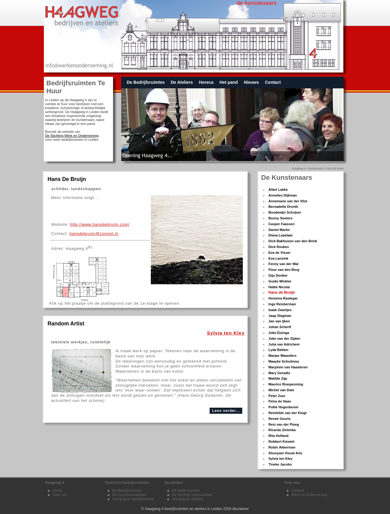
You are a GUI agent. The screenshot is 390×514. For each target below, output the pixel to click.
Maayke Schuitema (283, 361)
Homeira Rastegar (283, 298)
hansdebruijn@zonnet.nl (93, 233)
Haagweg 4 (298, 168)
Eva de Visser (279, 252)
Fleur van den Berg (283, 269)
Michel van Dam (281, 390)
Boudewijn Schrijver (284, 212)
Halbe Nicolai (279, 287)
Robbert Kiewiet (281, 441)
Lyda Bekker (278, 350)
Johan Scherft (279, 327)
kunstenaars (315, 168)
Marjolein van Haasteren (288, 367)
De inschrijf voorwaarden (192, 495)
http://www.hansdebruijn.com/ (99, 224)
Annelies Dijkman (282, 195)
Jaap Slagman (279, 315)
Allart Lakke (278, 189)
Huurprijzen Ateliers (188, 499)
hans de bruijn (335, 168)
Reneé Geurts (279, 418)
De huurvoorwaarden (129, 495)
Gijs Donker (278, 275)
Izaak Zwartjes (280, 310)
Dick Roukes (278, 247)
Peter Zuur (276, 396)
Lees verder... (226, 411)
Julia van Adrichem (284, 344)
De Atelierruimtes (186, 490)
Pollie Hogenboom (283, 407)
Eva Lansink (278, 258)
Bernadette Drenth (283, 206)
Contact (273, 82)
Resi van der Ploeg (283, 424)
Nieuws (251, 82)
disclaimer (240, 509)
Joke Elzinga (278, 333)
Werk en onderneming (309, 495)
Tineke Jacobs (280, 464)
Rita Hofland (278, 436)
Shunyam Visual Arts (285, 453)
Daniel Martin (279, 230)
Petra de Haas (279, 401)
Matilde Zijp (277, 378)
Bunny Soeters (280, 218)
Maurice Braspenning (285, 384)
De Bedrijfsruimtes (146, 82)
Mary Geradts (279, 373)
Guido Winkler (280, 281)
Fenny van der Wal (283, 264)
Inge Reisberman (282, 304)
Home (57, 490)
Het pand (229, 82)
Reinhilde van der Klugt (287, 413)
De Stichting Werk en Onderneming (72, 135)
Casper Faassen (281, 224)
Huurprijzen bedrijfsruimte (133, 499)
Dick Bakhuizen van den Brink (292, 241)
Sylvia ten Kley (280, 458)
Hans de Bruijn (281, 292)
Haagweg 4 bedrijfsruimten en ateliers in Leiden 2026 (188, 509)
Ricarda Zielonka (282, 430)
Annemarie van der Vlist (287, 201)
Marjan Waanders (282, 355)
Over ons (59, 495)
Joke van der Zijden (284, 338)
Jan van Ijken (279, 321)
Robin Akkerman (281, 447)
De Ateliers (182, 82)
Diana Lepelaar (280, 235)
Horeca (206, 82)
